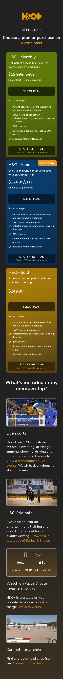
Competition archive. (28, 663)
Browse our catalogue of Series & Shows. (28, 538)
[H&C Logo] (31, 16)
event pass (31, 43)
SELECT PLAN (31, 199)
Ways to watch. (29, 607)
